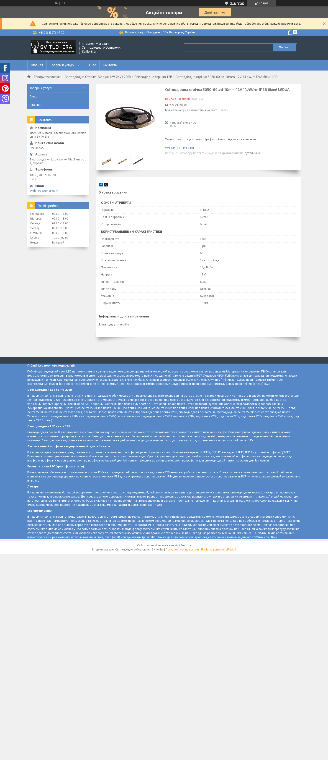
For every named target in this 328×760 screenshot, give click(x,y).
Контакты (110, 65)
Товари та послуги (47, 77)
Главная (37, 65)
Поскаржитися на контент (182, 549)
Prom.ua (186, 545)
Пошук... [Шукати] (284, 47)
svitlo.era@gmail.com (44, 190)
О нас (92, 65)
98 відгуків (237, 3)
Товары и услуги (62, 65)
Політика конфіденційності (218, 549)
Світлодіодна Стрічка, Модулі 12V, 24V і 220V (98, 77)
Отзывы (35, 105)
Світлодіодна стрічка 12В (153, 77)
